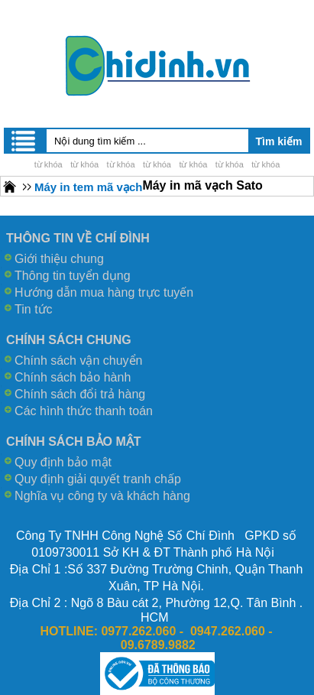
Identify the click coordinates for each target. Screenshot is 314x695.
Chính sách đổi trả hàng (80, 394)
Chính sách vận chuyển (78, 360)
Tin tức (34, 309)
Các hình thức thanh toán (84, 410)
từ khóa (48, 164)
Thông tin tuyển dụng (73, 275)
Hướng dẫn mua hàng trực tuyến (104, 292)
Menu (24, 141)
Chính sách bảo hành (73, 377)
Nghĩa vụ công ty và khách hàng (102, 495)
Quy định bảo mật (63, 462)
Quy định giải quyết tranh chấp (98, 479)
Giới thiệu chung (59, 258)
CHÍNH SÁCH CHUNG (68, 339)
